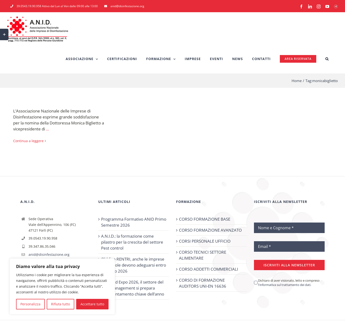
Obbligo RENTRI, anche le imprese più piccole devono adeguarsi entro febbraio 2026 (133, 265)
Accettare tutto (92, 304)
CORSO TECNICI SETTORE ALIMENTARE (202, 255)
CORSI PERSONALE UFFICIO (204, 241)
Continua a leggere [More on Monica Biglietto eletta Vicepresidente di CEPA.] (28, 141)
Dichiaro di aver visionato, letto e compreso (289, 282)
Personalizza (30, 304)
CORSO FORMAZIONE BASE (204, 219)
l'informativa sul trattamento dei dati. (284, 285)
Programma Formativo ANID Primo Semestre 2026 (133, 222)
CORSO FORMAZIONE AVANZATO (210, 230)
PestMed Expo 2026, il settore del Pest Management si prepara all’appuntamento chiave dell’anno (132, 288)
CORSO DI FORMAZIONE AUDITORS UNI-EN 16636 (202, 283)
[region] (62, 286)
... (47, 129)
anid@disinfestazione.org (49, 254)
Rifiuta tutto (60, 304)
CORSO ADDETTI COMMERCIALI (208, 269)
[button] (327, 59)
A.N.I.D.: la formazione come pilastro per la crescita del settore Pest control (132, 242)
